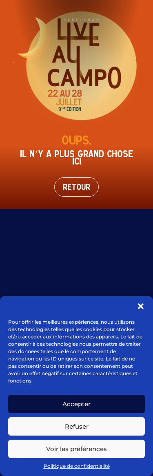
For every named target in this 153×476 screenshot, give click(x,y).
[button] (141, 306)
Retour (76, 186)
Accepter (76, 404)
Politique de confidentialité (77, 466)
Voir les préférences (76, 449)
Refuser (77, 426)
